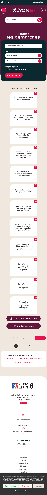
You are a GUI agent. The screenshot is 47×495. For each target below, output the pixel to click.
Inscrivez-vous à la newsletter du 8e (23, 432)
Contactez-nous (23, 425)
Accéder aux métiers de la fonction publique (25, 97)
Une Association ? (36, 358)
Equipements (23, 463)
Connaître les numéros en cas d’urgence (26, 283)
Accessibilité (24, 472)
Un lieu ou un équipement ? (23, 362)
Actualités (23, 457)
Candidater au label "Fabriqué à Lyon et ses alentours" (26, 205)
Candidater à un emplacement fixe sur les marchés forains (26, 152)
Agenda (23, 460)
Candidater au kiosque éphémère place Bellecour (26, 171)
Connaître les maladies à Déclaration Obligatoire (27, 264)
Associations (23, 469)
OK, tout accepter (10, 486)
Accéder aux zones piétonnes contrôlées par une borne (25, 115)
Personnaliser (38, 486)
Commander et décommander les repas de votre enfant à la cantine (26, 244)
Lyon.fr (7, 2)
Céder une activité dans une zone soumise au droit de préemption (26, 224)
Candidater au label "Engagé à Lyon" (26, 188)
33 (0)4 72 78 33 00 (23, 419)
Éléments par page (19, 338)
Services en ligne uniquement (16, 69)
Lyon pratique (39, 2)
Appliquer (40, 338)
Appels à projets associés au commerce (26, 133)
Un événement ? (10, 358)
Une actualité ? (23, 358)
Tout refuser (25, 486)
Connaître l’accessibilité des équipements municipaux (26, 302)
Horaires (23, 403)
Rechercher (11, 20)
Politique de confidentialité (23, 491)
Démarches (23, 466)
